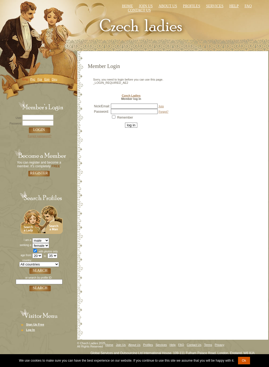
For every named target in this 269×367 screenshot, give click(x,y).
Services (214, 6)
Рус (32, 79)
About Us (167, 6)
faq (248, 6)
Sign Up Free (35, 324)
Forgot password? (39, 136)
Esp (46, 79)
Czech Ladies (131, 95)
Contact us (139, 10)
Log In (30, 329)
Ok (244, 360)
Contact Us (194, 344)
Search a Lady (31, 219)
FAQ (181, 344)
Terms (208, 344)
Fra (39, 79)
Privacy (219, 344)
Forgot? (163, 111)
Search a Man (52, 219)
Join (161, 106)
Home (127, 6)
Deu (54, 79)
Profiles (191, 6)
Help (234, 6)
